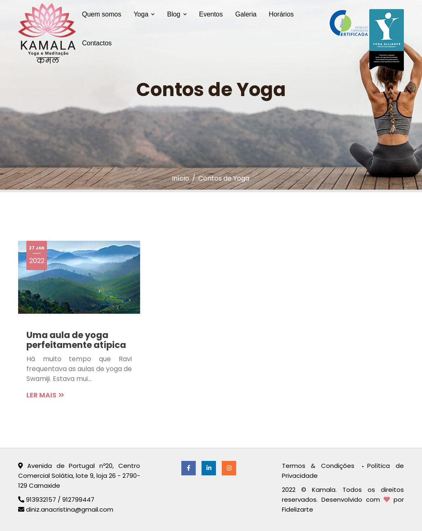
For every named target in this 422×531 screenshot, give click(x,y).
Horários (281, 14)
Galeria (246, 14)
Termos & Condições (321, 465)
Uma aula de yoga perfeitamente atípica (76, 340)
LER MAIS (45, 395)
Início (180, 178)
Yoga (144, 14)
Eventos (211, 14)
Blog (176, 14)
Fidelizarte (297, 509)
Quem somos (101, 14)
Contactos (97, 43)
